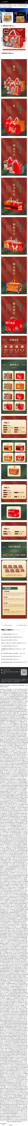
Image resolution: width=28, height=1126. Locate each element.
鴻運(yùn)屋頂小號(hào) (6, 640)
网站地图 (14, 692)
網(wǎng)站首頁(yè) (3, 1123)
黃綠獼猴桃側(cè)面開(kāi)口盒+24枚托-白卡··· (12, 649)
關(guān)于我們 (10, 1121)
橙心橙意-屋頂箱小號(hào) (7, 659)
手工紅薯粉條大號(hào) (6, 646)
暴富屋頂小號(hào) (23, 625)
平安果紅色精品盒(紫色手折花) (8, 656)
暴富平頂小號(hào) (8, 625)
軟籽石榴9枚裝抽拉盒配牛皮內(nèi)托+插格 (11, 662)
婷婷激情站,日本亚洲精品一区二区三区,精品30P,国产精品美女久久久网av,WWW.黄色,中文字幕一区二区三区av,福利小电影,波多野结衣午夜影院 (14, 6)
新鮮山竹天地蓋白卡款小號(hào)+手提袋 (10, 643)
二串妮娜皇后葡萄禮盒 (6, 634)
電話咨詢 (10, 1124)
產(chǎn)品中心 (18, 1121)
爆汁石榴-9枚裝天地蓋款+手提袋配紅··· (10, 653)
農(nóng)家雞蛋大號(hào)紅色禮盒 (9, 637)
